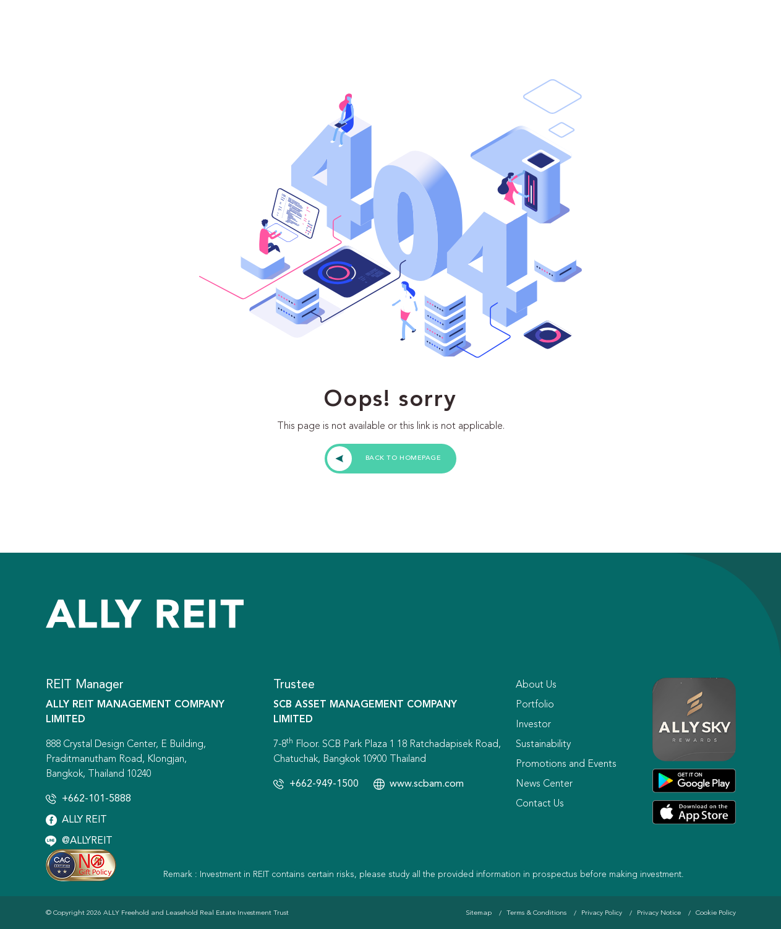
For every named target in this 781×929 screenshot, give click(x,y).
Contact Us (540, 804)
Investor (533, 725)
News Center (544, 784)
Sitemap (479, 913)
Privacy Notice (659, 913)
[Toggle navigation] (749, 31)
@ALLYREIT (87, 841)
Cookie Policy (716, 913)
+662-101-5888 (96, 799)
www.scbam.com (427, 784)
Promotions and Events (566, 764)
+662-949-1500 (324, 784)
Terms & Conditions (536, 913)
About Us (536, 685)
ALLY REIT (84, 820)
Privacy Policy (601, 913)
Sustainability (543, 745)
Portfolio (535, 705)
